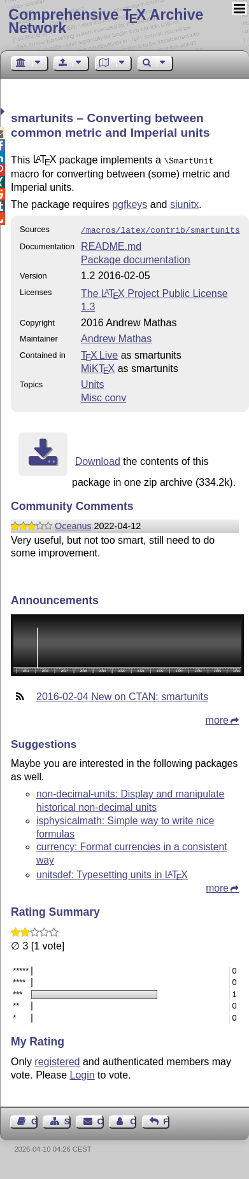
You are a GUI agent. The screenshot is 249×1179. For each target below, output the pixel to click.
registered (57, 1059)
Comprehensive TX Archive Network (105, 21)
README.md (111, 243)
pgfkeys (129, 203)
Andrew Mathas (116, 336)
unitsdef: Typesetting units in (112, 872)
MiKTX (98, 366)
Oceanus (73, 523)
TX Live (99, 352)
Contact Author (133, 1119)
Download (97, 458)
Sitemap (67, 1119)
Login (82, 1072)
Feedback (166, 1119)
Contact (100, 1119)
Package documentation (135, 257)
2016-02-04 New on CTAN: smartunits (122, 694)
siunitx (184, 203)
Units (92, 381)
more (217, 717)
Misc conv (103, 395)
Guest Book (34, 1119)
